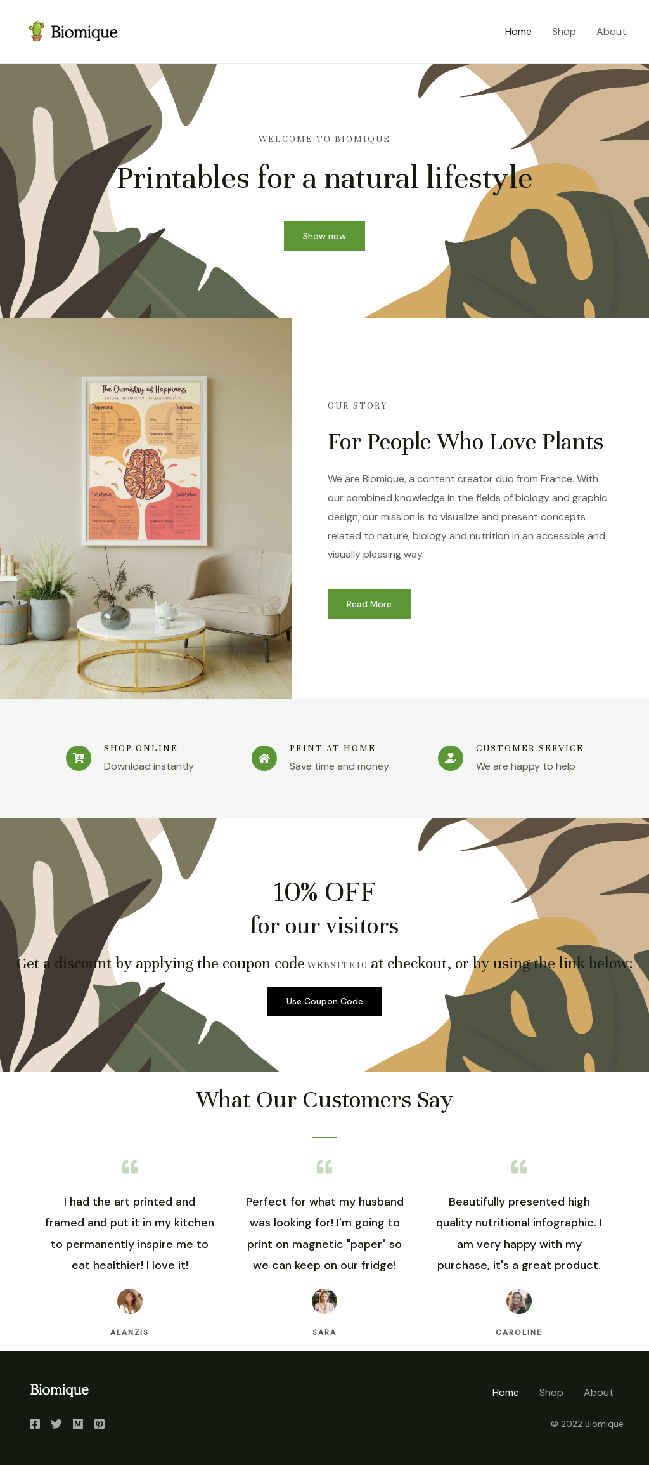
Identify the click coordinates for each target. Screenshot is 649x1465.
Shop (564, 31)
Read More (369, 604)
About (611, 31)
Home (518, 31)
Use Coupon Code (324, 1001)
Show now (324, 236)
